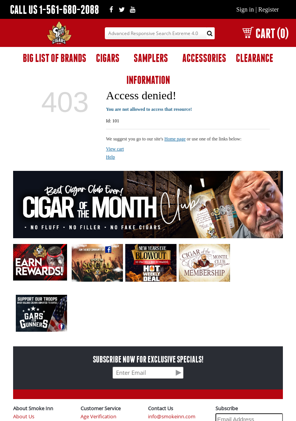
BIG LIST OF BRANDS (54, 57)
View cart (115, 149)
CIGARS (107, 57)
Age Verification (98, 416)
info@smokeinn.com (171, 416)
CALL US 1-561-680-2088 (54, 9)
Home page (175, 139)
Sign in (245, 9)
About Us (23, 416)
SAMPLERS (151, 57)
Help (110, 157)
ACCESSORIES (204, 57)
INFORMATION (148, 79)
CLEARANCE (254, 57)
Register (268, 9)
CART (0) (265, 33)
